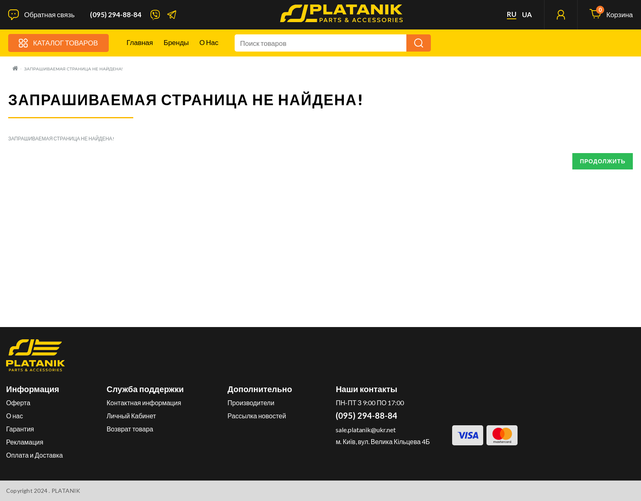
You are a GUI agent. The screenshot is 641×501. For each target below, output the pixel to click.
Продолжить (602, 161)
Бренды (176, 42)
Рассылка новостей (257, 416)
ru (511, 14)
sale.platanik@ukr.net (366, 429)
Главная (140, 42)
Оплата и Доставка (34, 455)
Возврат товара (130, 429)
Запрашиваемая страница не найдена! (73, 69)
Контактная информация (144, 402)
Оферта (18, 402)
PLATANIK (66, 490)
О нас (208, 42)
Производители (251, 402)
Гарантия (20, 429)
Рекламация (24, 442)
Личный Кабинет (131, 416)
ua (527, 15)
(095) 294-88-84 (115, 15)
